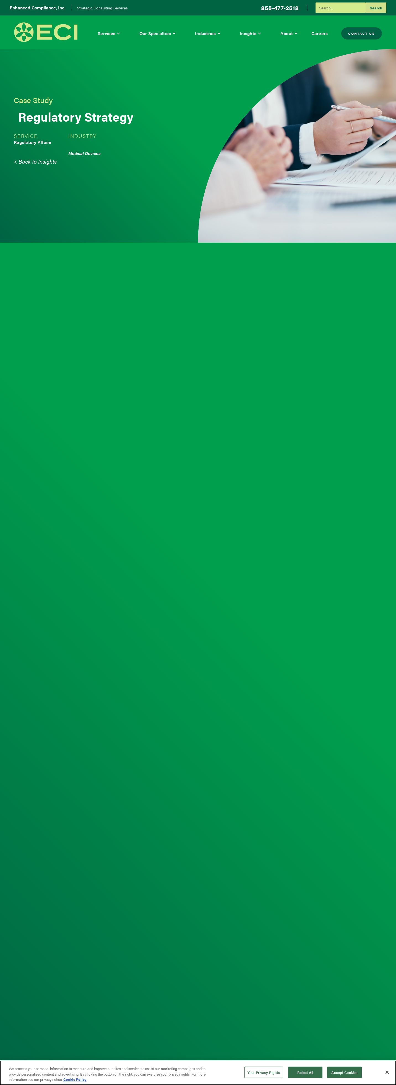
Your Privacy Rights (264, 1072)
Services (106, 33)
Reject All (305, 1072)
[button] (109, 33)
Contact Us (361, 33)
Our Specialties (155, 33)
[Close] (387, 1072)
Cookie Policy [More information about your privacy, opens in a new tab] (75, 1079)
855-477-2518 (280, 8)
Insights (248, 33)
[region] (198, 1072)
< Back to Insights (35, 161)
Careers (319, 33)
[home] (45, 32)
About (286, 33)
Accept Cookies (344, 1072)
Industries (205, 33)
